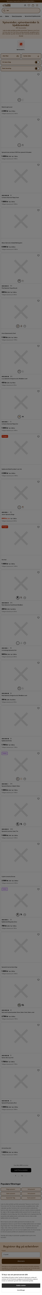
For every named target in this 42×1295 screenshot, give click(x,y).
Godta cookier (21, 1285)
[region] (21, 1283)
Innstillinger (21, 1290)
